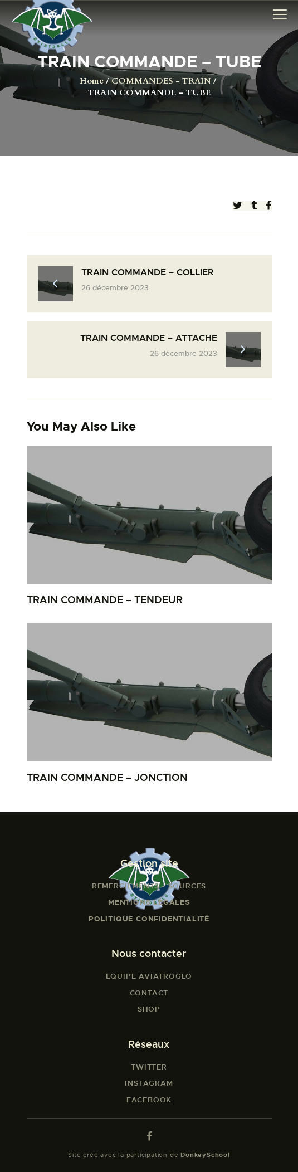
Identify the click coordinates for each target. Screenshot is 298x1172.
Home (92, 80)
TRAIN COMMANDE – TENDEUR (105, 599)
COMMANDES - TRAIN (161, 80)
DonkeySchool (205, 1155)
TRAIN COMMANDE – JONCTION (107, 777)
